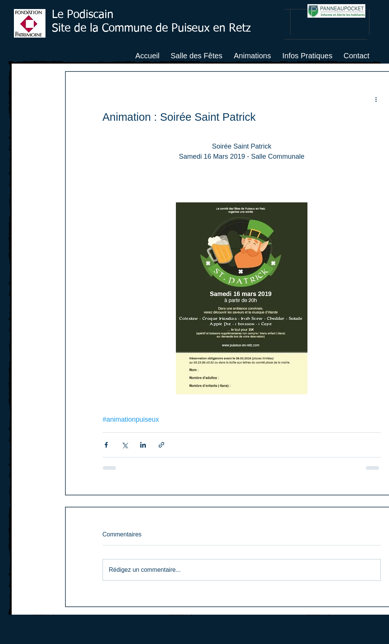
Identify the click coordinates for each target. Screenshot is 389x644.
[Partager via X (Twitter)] (124, 444)
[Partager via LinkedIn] (143, 444)
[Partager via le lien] (161, 444)
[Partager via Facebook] (106, 444)
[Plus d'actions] (376, 98)
